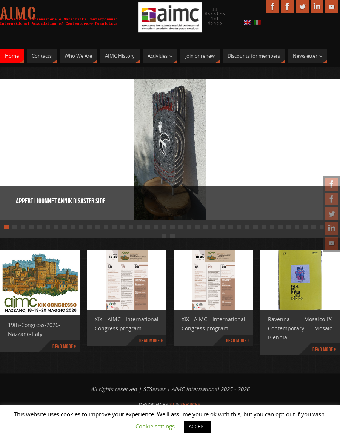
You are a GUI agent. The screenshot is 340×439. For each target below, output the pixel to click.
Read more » (64, 346)
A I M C (17, 14)
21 (172, 227)
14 (114, 227)
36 (297, 227)
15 (122, 227)
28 (230, 227)
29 (239, 227)
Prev (32, 148)
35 (288, 227)
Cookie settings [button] (155, 426)
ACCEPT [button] (197, 426)
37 (305, 227)
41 (164, 236)
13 (106, 227)
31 (255, 227)
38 (313, 227)
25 (205, 227)
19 (156, 227)
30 (247, 227)
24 (197, 227)
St (172, 404)
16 (131, 227)
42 (172, 236)
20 (164, 227)
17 (139, 227)
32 (264, 227)
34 (280, 227)
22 (180, 227)
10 (81, 227)
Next (308, 148)
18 (147, 227)
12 (97, 227)
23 (189, 227)
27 (222, 227)
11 (89, 227)
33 (272, 227)
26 (214, 227)
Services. (191, 404)
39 (322, 227)
